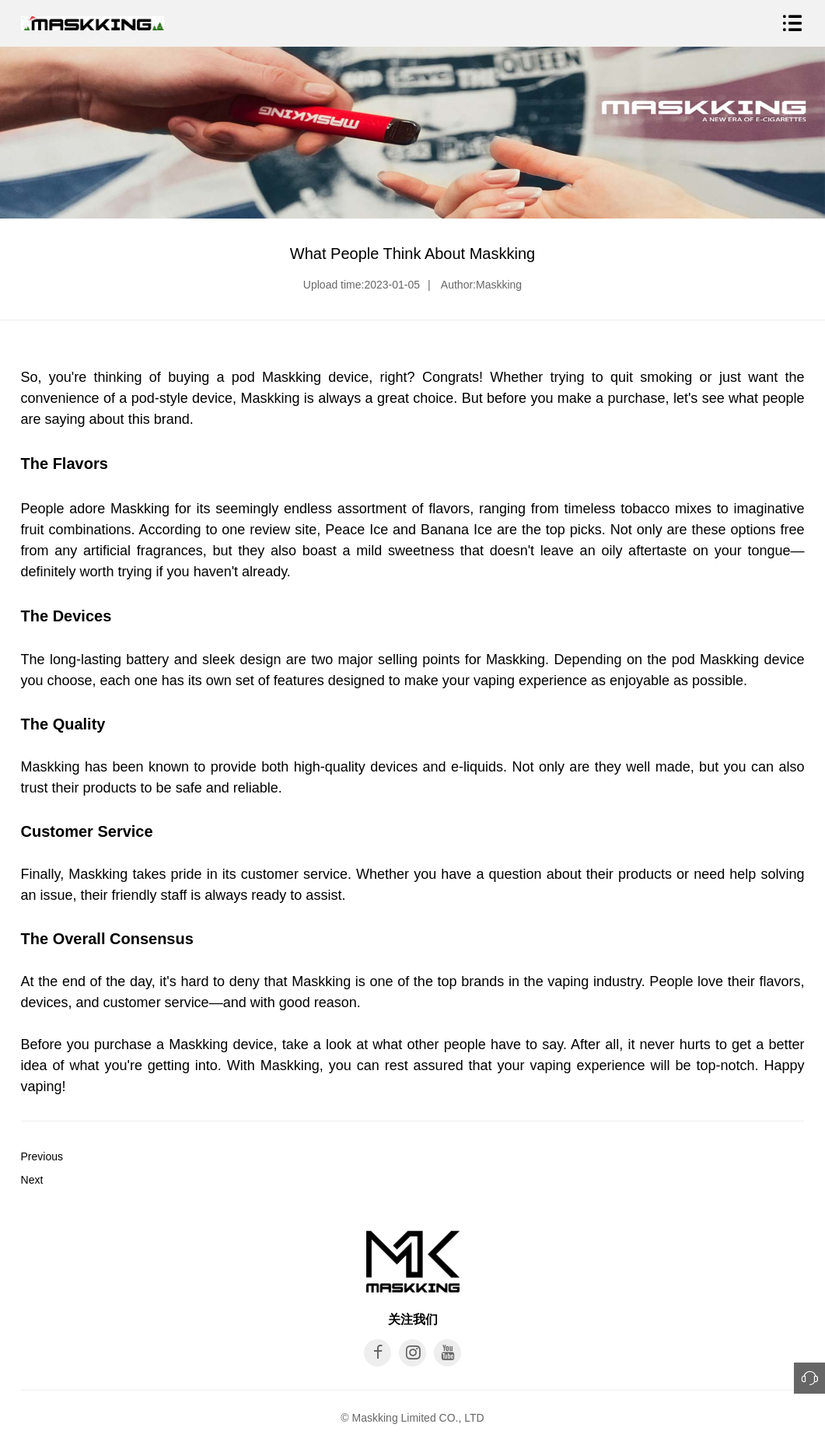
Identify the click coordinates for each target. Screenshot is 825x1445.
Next (32, 1180)
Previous (42, 1156)
